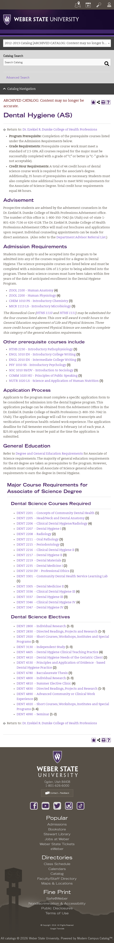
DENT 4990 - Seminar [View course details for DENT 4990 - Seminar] (33, 714)
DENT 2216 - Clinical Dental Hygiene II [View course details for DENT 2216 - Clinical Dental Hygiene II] (45, 550)
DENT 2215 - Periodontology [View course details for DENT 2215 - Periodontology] (38, 544)
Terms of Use (57, 913)
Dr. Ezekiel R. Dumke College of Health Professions (60, 129)
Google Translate (57, 928)
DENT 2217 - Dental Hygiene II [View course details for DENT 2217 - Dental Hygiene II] (39, 555)
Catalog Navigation (21, 89)
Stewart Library (57, 834)
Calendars (57, 869)
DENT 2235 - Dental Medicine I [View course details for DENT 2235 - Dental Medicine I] (40, 566)
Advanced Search (17, 77)
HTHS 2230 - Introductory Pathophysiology (41, 349)
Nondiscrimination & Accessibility (57, 903)
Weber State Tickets (57, 844)
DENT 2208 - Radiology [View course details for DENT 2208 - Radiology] (34, 534)
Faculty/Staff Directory (57, 878)
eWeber (57, 849)
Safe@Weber (57, 898)
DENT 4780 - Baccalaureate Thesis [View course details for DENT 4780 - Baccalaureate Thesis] (42, 673)
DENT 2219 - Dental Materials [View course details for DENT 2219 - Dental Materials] (39, 560)
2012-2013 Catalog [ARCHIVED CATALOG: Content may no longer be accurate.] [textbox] (58, 43)
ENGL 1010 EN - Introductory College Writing (42, 354)
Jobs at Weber (57, 839)
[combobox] (57, 43)
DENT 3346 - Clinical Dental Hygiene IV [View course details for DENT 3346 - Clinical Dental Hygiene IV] (46, 602)
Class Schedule (57, 864)
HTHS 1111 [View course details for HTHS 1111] (67, 313)
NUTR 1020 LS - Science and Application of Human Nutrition (54, 381)
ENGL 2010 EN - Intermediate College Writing (42, 360)
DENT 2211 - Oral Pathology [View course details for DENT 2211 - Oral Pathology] (38, 539)
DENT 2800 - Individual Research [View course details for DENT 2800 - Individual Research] (41, 626)
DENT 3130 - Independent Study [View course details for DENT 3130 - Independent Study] (41, 647)
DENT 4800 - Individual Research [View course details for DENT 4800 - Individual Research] (41, 678)
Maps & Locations (57, 883)
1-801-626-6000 (57, 785)
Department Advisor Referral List (81, 237)
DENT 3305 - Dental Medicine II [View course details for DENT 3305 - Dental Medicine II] (40, 586)
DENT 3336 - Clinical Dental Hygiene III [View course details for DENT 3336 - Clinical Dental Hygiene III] (46, 591)
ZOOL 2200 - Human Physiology (32, 295)
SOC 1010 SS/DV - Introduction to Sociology (41, 370)
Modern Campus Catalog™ (94, 938)
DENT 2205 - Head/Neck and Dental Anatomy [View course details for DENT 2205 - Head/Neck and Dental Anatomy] (51, 518)
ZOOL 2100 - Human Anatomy (31, 290)
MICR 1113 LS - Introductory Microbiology (40, 306)
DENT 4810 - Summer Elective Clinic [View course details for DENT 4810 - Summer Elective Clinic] (44, 683)
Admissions (57, 824)
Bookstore (57, 829)
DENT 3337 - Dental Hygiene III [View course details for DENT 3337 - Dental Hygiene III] (40, 597)
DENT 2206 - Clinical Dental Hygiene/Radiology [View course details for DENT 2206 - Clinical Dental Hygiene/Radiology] (52, 523)
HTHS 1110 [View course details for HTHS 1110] (44, 313)
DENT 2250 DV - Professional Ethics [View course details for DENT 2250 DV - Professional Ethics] (43, 571)
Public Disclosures (57, 908)
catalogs (10, 938)
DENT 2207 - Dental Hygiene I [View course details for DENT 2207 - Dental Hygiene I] (39, 528)
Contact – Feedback (57, 793)
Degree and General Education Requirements (49, 453)
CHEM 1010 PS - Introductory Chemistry (38, 301)
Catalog (57, 873)
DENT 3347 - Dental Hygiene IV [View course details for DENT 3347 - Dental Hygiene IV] (40, 607)
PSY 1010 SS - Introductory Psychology (37, 365)
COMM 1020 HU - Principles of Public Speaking (43, 375)
